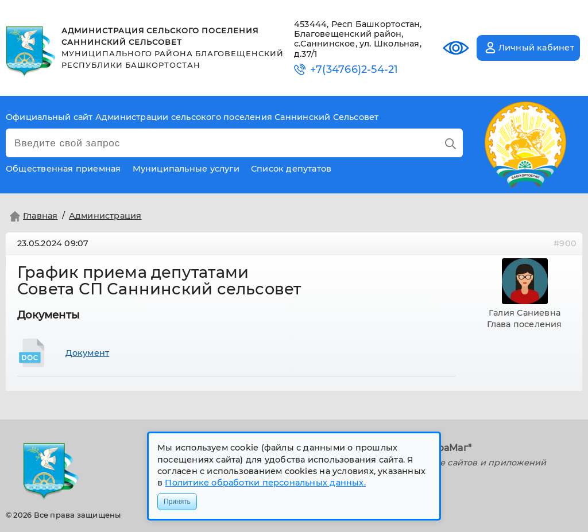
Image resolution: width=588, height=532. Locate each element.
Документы (48, 315)
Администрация (105, 216)
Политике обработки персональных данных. (265, 482)
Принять (177, 502)
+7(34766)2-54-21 (354, 70)
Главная (32, 216)
